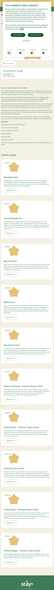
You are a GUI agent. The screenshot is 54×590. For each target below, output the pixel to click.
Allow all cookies (35, 35)
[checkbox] (9, 51)
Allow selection (18, 35)
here (22, 29)
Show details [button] (27, 41)
